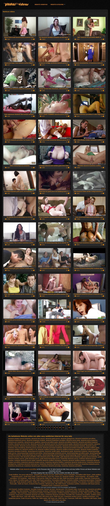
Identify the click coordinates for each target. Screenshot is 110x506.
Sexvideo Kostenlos (37, 489)
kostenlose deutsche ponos (90, 464)
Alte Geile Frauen (60, 484)
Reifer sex (35, 498)
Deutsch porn (38, 474)
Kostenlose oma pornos (56, 491)
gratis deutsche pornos (32, 458)
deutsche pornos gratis (65, 444)
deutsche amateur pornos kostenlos (19, 438)
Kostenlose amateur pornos (72, 496)
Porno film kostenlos (22, 491)
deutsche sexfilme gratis (91, 447)
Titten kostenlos (22, 493)
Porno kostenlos (80, 476)
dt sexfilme (92, 455)
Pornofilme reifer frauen (83, 474)
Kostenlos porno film (71, 491)
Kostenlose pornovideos (86, 480)
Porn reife (32, 480)
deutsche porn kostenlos (16, 442)
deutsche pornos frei (51, 444)
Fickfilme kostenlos (46, 482)
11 (63, 427)
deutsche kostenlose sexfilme (36, 440)
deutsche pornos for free (22, 444)
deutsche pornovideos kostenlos (73, 447)
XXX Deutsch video (71, 489)
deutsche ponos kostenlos (89, 440)
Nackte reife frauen (17, 496)
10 (60, 427)
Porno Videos (13, 480)
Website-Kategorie (57, 4)
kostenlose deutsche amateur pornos (32, 462)
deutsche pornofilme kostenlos (68, 442)
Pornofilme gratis (23, 480)
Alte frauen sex (52, 498)
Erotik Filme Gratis (29, 476)
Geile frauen (32, 478)
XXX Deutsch (13, 489)
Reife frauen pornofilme (43, 480)
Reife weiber (43, 498)
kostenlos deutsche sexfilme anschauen (48, 460)
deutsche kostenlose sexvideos (56, 440)
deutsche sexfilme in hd (29, 449)
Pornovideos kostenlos (59, 480)
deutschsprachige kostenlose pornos (54, 453)
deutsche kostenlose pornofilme (85, 438)
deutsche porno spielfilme (32, 442)
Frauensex (71, 498)
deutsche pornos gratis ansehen (83, 444)
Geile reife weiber (29, 496)
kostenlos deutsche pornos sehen (25, 460)
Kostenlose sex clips (76, 493)
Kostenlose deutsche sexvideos (55, 494)
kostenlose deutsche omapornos (71, 464)
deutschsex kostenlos (80, 451)
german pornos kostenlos (89, 457)
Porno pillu (13, 484)
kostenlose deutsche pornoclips (51, 466)
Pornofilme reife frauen (90, 498)
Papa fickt (87, 478)
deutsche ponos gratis (73, 440)
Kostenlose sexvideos (70, 482)
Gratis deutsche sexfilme (24, 482)
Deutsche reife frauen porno (44, 496)
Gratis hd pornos (41, 476)
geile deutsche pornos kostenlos (70, 457)
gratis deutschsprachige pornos (50, 458)
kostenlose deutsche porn (32, 466)
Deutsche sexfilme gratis (86, 491)
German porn (60, 489)
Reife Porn (48, 478)
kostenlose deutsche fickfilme (54, 462)
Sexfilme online (95, 494)
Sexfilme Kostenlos (24, 489)
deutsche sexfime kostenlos (89, 449)
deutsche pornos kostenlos (28, 446)
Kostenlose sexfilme (73, 484)
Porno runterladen (69, 474)
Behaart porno (49, 484)
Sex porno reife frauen (26, 474)
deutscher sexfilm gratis (52, 451)
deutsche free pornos (38, 438)
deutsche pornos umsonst (34, 447)
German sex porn (48, 474)
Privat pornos (95, 478)
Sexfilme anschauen (88, 496)
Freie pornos (40, 478)
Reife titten (78, 498)
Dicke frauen (59, 474)
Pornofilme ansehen (93, 482)
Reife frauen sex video (59, 500)
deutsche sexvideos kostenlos (17, 451)
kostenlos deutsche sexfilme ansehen (74, 460)
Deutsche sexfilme (69, 476)
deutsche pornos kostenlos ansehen (73, 446)
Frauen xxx (58, 476)
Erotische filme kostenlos (37, 484)
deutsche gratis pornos (53, 438)
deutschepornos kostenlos (36, 451)
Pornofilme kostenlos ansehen (38, 491)
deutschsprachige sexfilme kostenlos (76, 455)
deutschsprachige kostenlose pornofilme (29, 453)
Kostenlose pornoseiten (60, 485)
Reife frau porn (58, 496)
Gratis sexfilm (79, 478)
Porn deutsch (82, 482)
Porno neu (51, 476)
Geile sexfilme (96, 474)
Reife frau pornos (68, 478)
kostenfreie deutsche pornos (69, 458)
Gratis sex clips (57, 478)
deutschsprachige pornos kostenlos (53, 455)
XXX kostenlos (22, 478)
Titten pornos (88, 493)
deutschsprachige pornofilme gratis (78, 453)
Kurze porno (20, 494)
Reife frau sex (62, 498)
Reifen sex (36, 482)
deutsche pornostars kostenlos (52, 447)
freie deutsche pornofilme (28, 457)
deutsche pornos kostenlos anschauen (50, 446)
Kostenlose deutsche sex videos (34, 494)
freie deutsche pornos (44, 457)
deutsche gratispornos (68, 438)
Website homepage (41, 4)
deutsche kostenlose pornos (17, 440)
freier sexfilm (56, 457)
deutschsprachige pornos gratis (32, 455)
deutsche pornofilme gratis (49, 442)
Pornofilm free (70, 494)
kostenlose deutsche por (16, 466)
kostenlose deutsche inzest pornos (28, 464)
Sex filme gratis (58, 482)
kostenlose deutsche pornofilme (72, 466)
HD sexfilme (90, 476)
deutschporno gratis (67, 451)
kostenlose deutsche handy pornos (75, 462)
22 (69, 427)
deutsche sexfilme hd (15, 449)
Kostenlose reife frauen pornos (90, 484)
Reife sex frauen (23, 484)
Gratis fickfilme (13, 474)
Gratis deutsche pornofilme (11, 3)
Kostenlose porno (17, 476)
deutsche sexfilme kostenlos (47, 449)
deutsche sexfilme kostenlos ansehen (68, 449)
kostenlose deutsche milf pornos (50, 464)
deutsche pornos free (37, 444)
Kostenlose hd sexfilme (83, 494)
